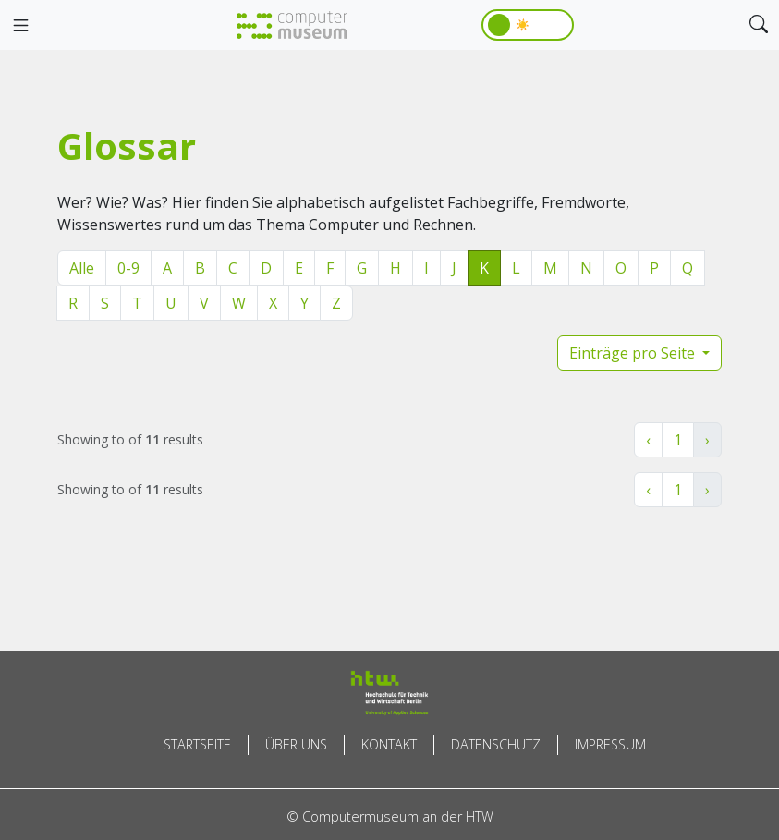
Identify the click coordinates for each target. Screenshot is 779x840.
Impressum (610, 744)
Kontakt (389, 744)
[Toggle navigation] (20, 26)
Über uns (296, 744)
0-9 (128, 268)
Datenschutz (496, 744)
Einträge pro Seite (634, 353)
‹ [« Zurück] (648, 440)
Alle (81, 268)
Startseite (197, 744)
